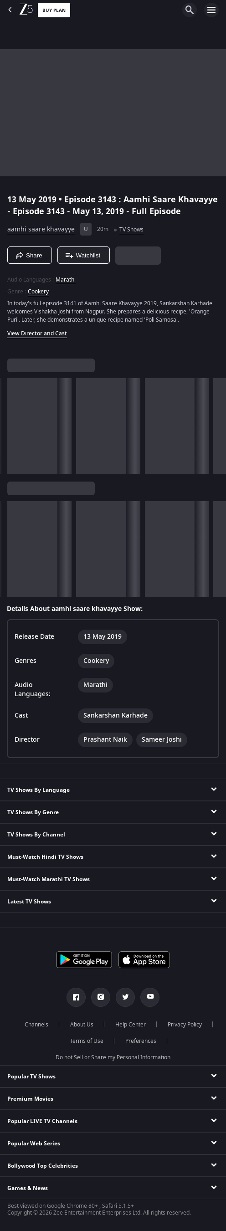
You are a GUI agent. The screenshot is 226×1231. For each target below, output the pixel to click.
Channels (36, 1025)
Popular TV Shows (31, 1076)
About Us (81, 1025)
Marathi (66, 280)
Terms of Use (86, 1041)
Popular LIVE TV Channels (42, 1121)
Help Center (130, 1025)
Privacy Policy (185, 1025)
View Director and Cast (37, 333)
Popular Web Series (33, 1143)
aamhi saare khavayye (41, 229)
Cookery (38, 291)
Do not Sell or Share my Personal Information (113, 1057)
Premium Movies (30, 1099)
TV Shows (131, 230)
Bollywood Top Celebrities (42, 1166)
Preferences (140, 1041)
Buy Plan (54, 10)
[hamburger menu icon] (211, 10)
